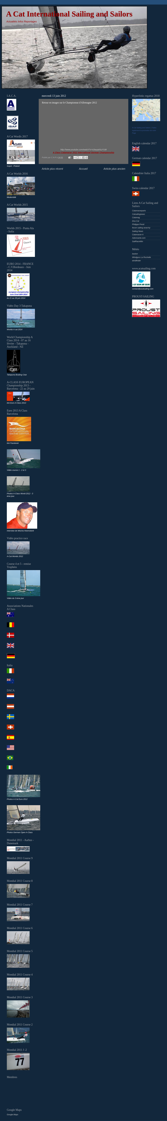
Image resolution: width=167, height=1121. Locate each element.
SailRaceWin (137, 241)
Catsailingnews (138, 214)
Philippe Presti (138, 224)
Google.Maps (12, 1115)
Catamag (136, 217)
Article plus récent (52, 168)
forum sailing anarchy (141, 228)
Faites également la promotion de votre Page (144, 130)
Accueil (83, 168)
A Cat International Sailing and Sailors (69, 14)
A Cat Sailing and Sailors (141, 128)
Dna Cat (135, 221)
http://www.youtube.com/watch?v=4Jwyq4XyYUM (83, 149)
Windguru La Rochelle (141, 257)
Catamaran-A (137, 235)
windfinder (136, 261)
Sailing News (137, 231)
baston (135, 254)
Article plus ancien (114, 168)
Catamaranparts (139, 211)
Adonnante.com (138, 238)
